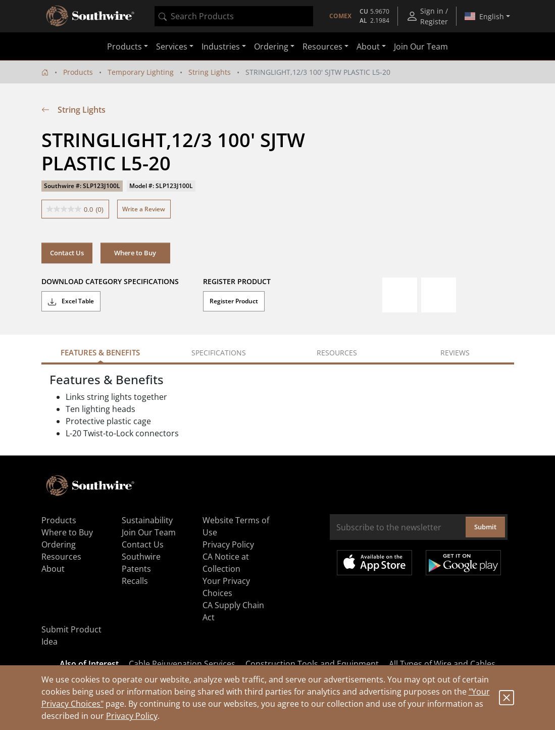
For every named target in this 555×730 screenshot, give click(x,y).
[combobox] (234, 16)
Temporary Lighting (141, 72)
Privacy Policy (132, 715)
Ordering (58, 544)
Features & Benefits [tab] (100, 352)
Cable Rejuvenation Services (182, 663)
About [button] (368, 46)
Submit (485, 526)
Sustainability (147, 520)
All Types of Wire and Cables (442, 663)
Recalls (135, 580)
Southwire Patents (141, 562)
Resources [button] (322, 46)
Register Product (234, 301)
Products (78, 72)
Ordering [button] (271, 46)
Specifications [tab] (218, 352)
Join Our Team (421, 46)
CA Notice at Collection (226, 562)
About (53, 568)
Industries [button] (220, 46)
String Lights (209, 72)
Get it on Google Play (463, 562)
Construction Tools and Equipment (312, 663)
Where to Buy (135, 252)
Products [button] (124, 46)
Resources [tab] (337, 352)
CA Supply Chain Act (233, 611)
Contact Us (67, 252)
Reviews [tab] (455, 352)
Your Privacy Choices (226, 587)
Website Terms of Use (236, 526)
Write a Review (143, 209)
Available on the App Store (374, 562)
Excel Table (71, 301)
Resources (61, 556)
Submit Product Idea (71, 635)
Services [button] (171, 46)
